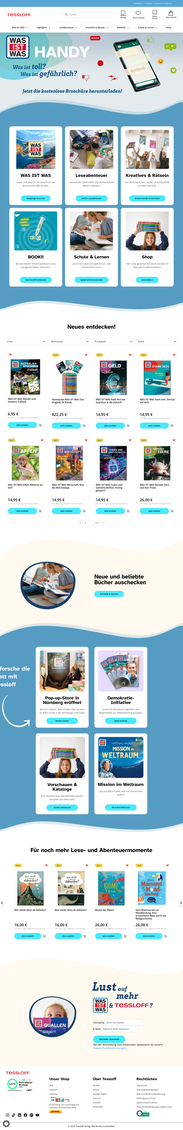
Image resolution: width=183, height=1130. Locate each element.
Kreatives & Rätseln (97, 28)
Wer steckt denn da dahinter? (30, 910)
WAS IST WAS (20, 28)
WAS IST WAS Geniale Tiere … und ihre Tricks (155, 486)
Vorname (98, 1022)
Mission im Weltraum (121, 784)
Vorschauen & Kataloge (62, 787)
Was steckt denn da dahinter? (71, 910)
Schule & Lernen (147, 28)
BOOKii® (123, 28)
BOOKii (36, 257)
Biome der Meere (104, 910)
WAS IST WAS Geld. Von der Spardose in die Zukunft (111, 401)
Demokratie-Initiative (121, 700)
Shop (168, 27)
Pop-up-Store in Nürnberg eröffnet (62, 700)
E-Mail (97, 1029)
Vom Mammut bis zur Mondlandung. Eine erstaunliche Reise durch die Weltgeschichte (151, 914)
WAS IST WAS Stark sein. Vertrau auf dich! (157, 401)
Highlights (43, 28)
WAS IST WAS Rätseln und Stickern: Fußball (22, 400)
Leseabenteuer (68, 28)
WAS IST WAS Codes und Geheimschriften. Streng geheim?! (109, 487)
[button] (40, 425)
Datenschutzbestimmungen (109, 1048)
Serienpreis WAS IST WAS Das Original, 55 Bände (68, 401)
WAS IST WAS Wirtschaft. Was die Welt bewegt (68, 486)
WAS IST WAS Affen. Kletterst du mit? (25, 486)
